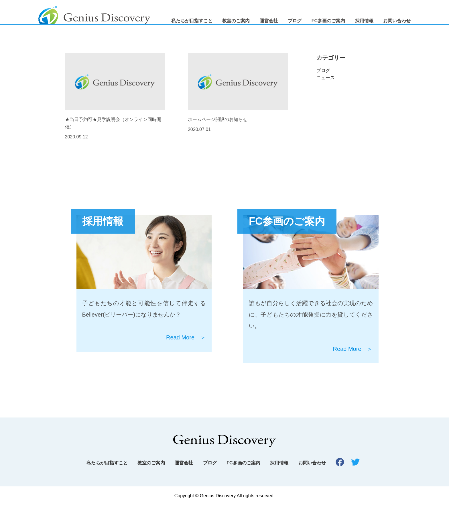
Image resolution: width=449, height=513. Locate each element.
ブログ (295, 20)
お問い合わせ (397, 20)
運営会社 (269, 20)
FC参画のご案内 (328, 20)
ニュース (325, 85)
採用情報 (364, 20)
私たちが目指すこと (191, 20)
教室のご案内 (236, 20)
